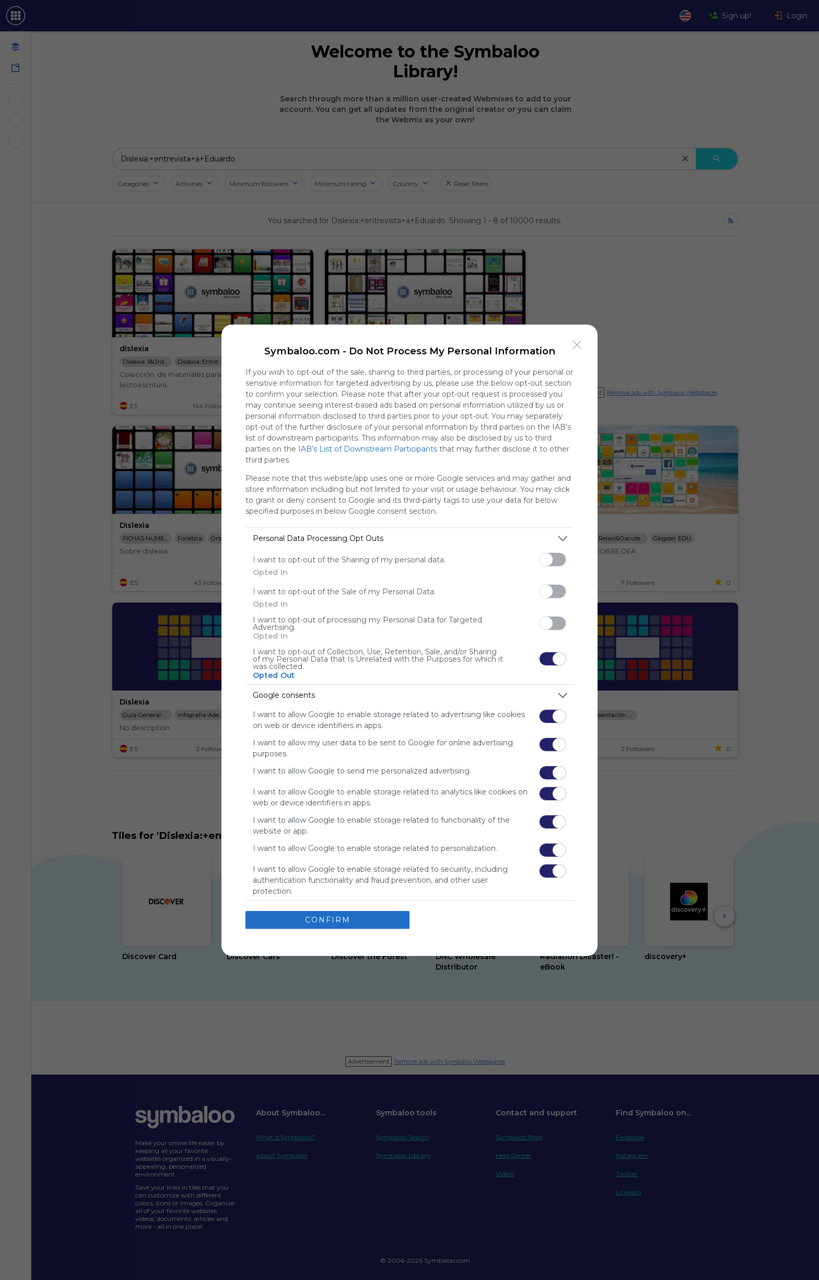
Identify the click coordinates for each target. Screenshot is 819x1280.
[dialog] (409, 640)
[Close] (577, 345)
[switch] (552, 559)
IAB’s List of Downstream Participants (367, 449)
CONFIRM (327, 920)
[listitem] (409, 538)
